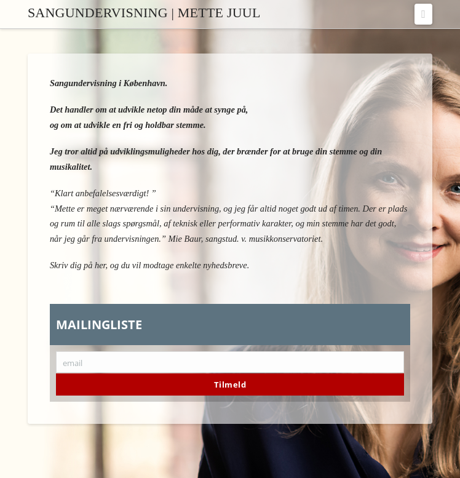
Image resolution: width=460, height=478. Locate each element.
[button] (423, 14)
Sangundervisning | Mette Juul (144, 13)
